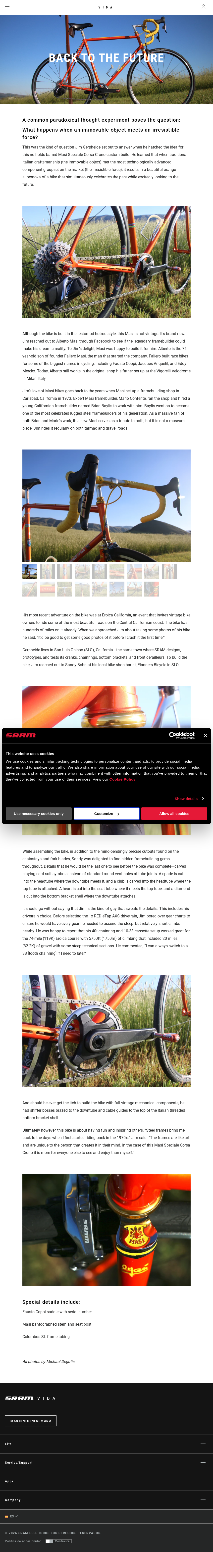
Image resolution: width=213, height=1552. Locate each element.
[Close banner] (205, 735)
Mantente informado (30, 1421)
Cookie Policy (122, 779)
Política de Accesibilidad (23, 1541)
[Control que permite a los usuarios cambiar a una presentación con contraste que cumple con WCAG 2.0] (59, 1541)
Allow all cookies (174, 813)
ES (9, 1516)
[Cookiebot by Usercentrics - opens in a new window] (173, 735)
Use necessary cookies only (38, 813)
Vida (106, 7)
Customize (106, 813)
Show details (186, 799)
